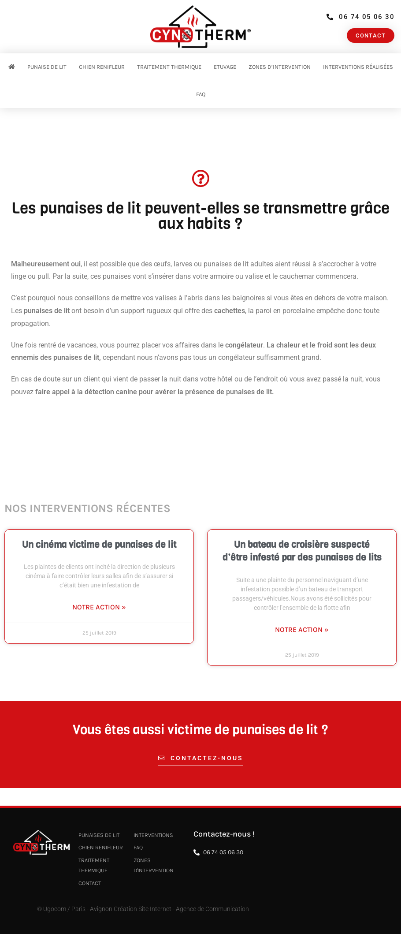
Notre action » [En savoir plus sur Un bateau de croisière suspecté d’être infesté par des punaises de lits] (302, 629)
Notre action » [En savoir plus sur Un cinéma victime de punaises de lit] (99, 607)
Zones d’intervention (280, 67)
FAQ (200, 94)
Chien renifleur (102, 67)
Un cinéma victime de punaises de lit (99, 544)
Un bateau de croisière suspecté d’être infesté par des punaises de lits (302, 551)
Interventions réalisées (358, 67)
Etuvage (225, 67)
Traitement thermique (169, 67)
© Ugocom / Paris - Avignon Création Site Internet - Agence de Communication (143, 908)
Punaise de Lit (47, 67)
